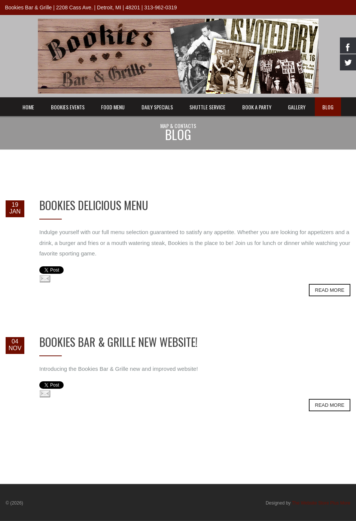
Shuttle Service (207, 107)
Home (28, 107)
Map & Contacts (178, 126)
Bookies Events (68, 107)
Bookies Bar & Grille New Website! (118, 341)
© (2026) (14, 503)
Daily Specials (157, 107)
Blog (328, 107)
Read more (329, 290)
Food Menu (113, 107)
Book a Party (256, 107)
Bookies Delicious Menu (93, 205)
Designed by (308, 503)
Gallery (296, 107)
